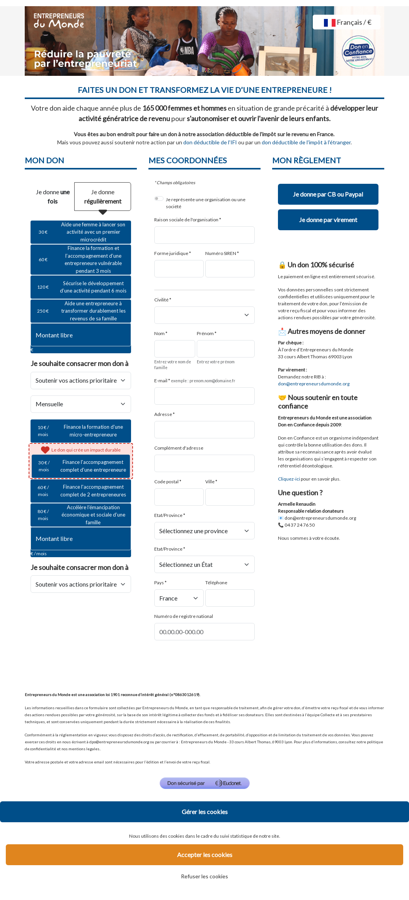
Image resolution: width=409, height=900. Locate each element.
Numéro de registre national (183, 616)
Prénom (205, 333)
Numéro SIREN (220, 253)
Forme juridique (171, 253)
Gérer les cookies (205, 811)
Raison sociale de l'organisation (186, 219)
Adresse (163, 414)
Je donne (53, 196)
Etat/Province (168, 515)
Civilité (161, 300)
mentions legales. (84, 748)
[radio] (81, 232)
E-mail (160, 380)
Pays (159, 582)
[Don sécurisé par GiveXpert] (205, 783)
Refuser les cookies (204, 876)
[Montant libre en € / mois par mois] (81, 538)
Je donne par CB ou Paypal (328, 194)
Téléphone (216, 582)
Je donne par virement (328, 219)
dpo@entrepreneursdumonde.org (119, 741)
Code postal (166, 481)
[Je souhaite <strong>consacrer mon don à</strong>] (81, 380)
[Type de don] (81, 404)
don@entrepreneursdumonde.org (320, 518)
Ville (210, 481)
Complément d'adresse (178, 448)
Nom (159, 333)
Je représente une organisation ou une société (205, 203)
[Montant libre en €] (81, 334)
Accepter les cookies (204, 854)
